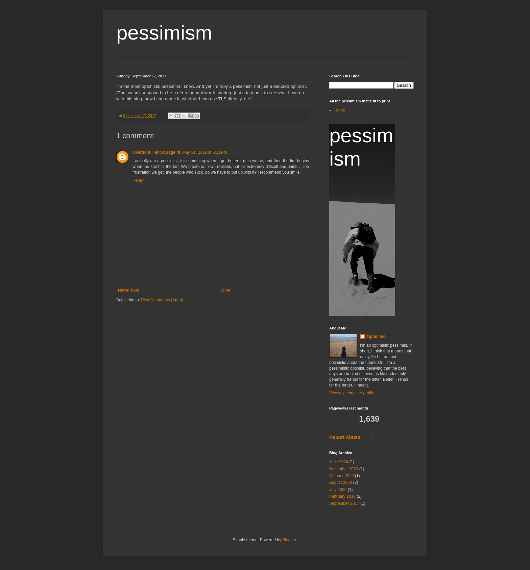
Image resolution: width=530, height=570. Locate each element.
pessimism (164, 32)
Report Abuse (344, 437)
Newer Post (128, 290)
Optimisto (376, 336)
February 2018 (342, 496)
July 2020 (337, 489)
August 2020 (340, 482)
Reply (137, 180)
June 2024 (338, 462)
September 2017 (344, 503)
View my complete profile (351, 393)
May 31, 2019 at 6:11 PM (204, 152)
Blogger (289, 540)
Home (224, 290)
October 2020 (341, 475)
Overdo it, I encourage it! (156, 152)
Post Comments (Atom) (162, 300)
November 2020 (343, 469)
